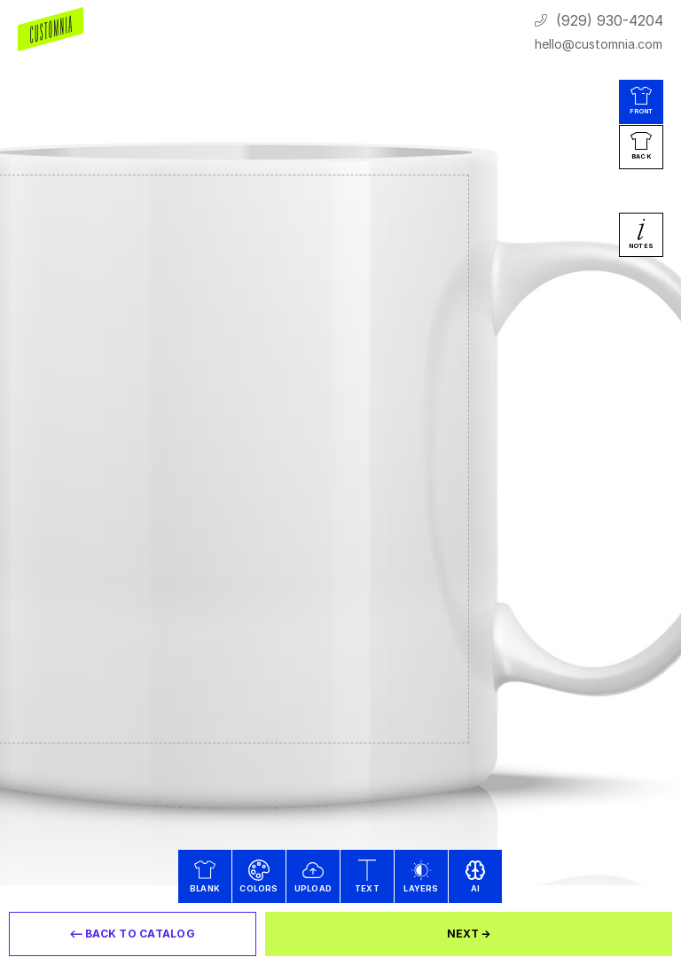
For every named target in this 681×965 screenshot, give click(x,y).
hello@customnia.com (598, 43)
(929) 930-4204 (609, 20)
